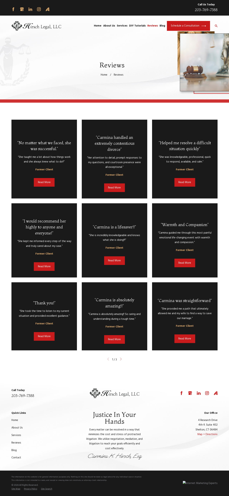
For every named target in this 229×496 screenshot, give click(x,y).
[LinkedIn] (30, 9)
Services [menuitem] (122, 26)
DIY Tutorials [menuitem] (137, 26)
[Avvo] (47, 9)
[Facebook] (13, 9)
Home (14, 420)
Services (16, 435)
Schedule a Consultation (188, 26)
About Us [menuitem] (109, 26)
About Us (17, 428)
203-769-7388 (206, 10)
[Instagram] (39, 9)
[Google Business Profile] (22, 9)
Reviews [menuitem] (152, 26)
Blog (14, 450)
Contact (16, 458)
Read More (44, 182)
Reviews (16, 443)
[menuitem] (15, 489)
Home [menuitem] (97, 26)
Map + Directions (207, 434)
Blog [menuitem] (162, 26)
